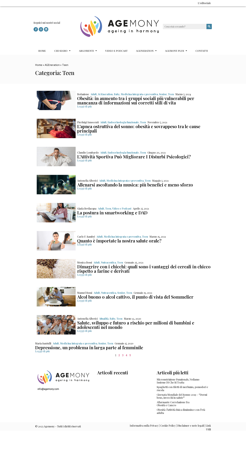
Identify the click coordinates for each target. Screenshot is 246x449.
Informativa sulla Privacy (144, 425)
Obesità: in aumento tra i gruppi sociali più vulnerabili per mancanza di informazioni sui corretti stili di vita (135, 100)
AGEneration (146, 50)
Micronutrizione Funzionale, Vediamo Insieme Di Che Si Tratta (178, 381)
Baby (117, 94)
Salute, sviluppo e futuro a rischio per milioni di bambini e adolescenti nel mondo (135, 325)
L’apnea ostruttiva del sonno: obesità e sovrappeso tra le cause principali (138, 128)
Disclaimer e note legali (190, 425)
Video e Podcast (116, 50)
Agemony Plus (176, 50)
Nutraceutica (108, 262)
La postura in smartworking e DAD (112, 212)
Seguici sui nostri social (47, 22)
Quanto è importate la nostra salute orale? (119, 241)
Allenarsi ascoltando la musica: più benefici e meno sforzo (135, 185)
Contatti (201, 50)
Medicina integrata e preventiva (139, 94)
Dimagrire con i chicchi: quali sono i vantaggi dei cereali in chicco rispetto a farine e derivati (144, 269)
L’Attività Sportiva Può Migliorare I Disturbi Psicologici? (134, 156)
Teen (171, 94)
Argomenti (88, 50)
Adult (94, 94)
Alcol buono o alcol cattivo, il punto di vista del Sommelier (135, 297)
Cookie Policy (168, 425)
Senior (163, 94)
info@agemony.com (48, 389)
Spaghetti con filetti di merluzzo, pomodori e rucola (182, 388)
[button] (84, 106)
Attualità (103, 318)
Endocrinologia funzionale (123, 122)
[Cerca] (209, 26)
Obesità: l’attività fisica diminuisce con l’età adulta (181, 411)
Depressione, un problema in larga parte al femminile (89, 347)
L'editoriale (204, 3)
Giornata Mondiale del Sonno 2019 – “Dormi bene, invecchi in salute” (182, 396)
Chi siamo (62, 50)
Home (42, 50)
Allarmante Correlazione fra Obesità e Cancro (173, 404)
